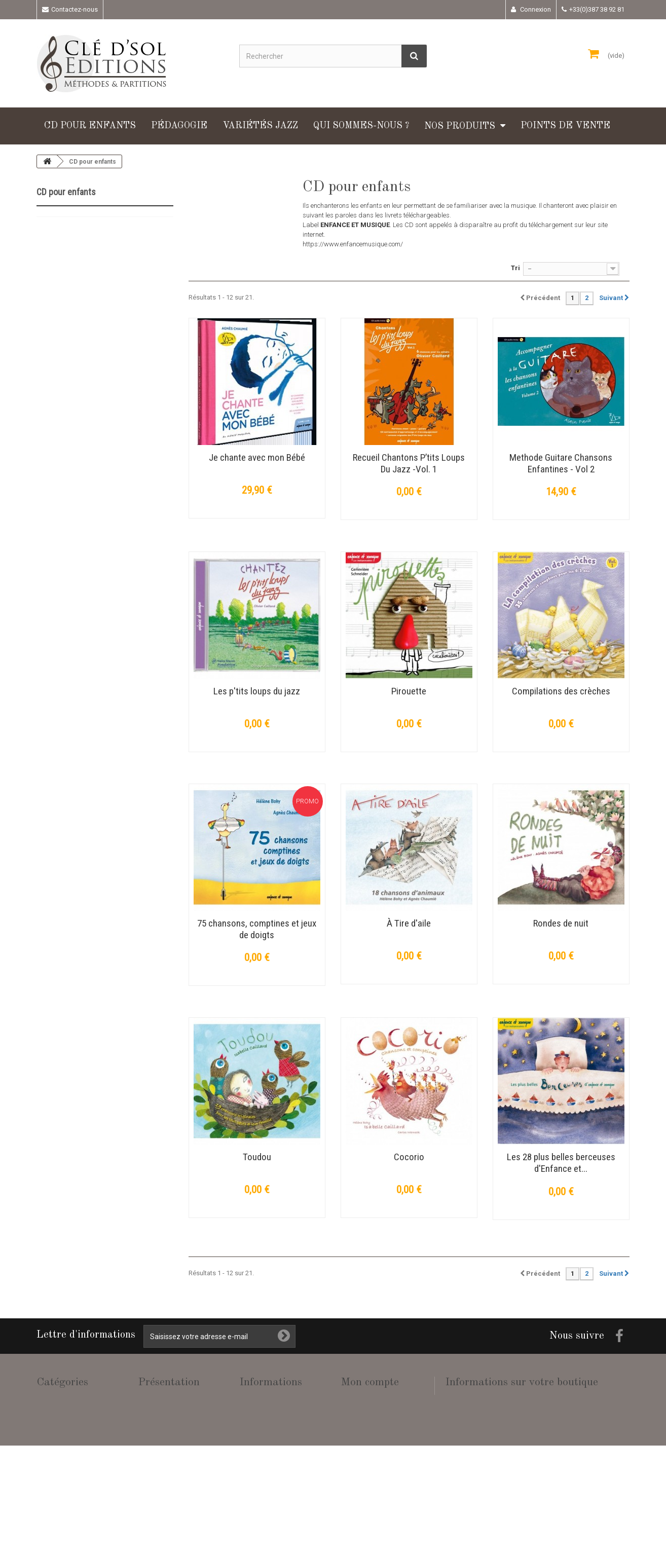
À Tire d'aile (409, 923)
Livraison (252, 1416)
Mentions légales (263, 1434)
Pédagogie (179, 125)
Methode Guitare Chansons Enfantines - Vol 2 (560, 463)
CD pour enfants (90, 125)
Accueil (249, 1398)
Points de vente (565, 125)
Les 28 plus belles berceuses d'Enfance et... (561, 1162)
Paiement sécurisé (265, 1469)
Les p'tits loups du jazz (256, 691)
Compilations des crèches (561, 691)
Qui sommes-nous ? (361, 125)
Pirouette (408, 691)
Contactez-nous (74, 9)
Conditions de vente (266, 1452)
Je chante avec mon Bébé (257, 457)
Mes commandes (365, 1398)
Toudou (257, 1157)
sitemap (251, 1487)
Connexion (535, 9)
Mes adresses (361, 1434)
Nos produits (459, 126)
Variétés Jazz (260, 125)
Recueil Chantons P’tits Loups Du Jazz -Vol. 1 (409, 463)
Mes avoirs (356, 1416)
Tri (515, 268)
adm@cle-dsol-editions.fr (528, 1458)
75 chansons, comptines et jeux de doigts (256, 929)
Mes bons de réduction (373, 1479)
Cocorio (409, 1157)
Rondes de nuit (560, 923)
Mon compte (370, 1382)
